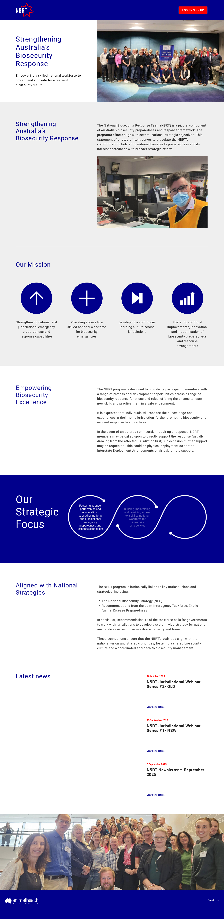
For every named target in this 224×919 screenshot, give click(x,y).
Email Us (213, 900)
